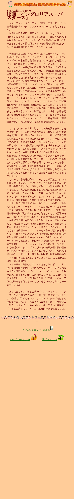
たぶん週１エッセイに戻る (38, 330)
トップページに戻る (23, 339)
